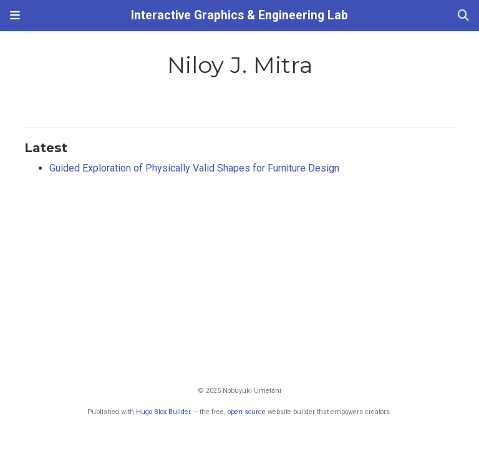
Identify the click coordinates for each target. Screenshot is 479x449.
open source (247, 412)
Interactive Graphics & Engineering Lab (239, 15)
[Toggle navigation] (15, 15)
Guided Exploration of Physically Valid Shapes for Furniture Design (194, 168)
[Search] (463, 16)
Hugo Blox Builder (163, 412)
